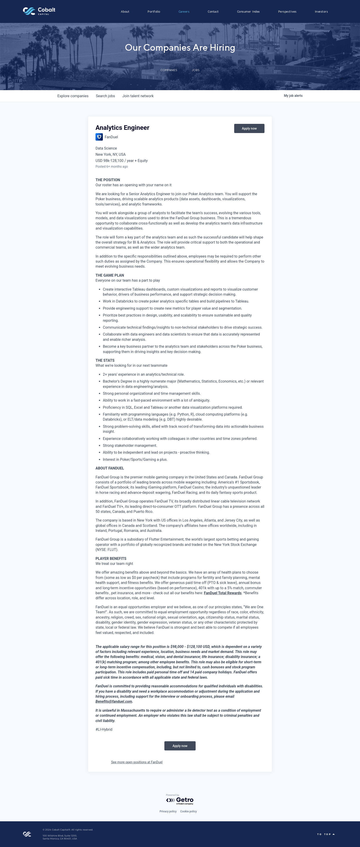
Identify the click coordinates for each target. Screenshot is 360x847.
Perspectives (287, 11)
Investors (321, 11)
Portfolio (154, 11)
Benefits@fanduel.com (114, 701)
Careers (184, 11)
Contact (213, 11)
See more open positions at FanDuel (137, 762)
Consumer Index (248, 11)
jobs (105, 96)
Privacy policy (168, 811)
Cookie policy (188, 811)
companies (72, 96)
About (125, 11)
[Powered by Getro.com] (180, 799)
